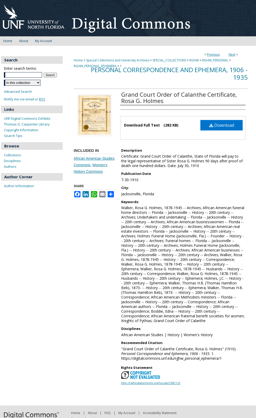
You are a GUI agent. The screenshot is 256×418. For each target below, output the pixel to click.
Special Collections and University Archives (117, 60)
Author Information (19, 186)
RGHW (194, 60)
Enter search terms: (20, 68)
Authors (10, 166)
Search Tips (13, 135)
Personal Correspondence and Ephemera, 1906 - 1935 (169, 73)
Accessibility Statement (160, 413)
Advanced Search (18, 91)
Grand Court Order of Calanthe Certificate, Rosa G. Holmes (179, 97)
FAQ (107, 413)
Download (221, 125)
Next (232, 54)
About (92, 413)
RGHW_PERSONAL (215, 60)
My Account (126, 413)
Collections (12, 155)
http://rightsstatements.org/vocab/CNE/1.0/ (151, 383)
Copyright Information (21, 130)
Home (78, 60)
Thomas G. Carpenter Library (27, 124)
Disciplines (12, 160)
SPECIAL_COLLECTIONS (169, 60)
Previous (213, 54)
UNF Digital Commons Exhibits (27, 118)
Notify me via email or (24, 99)
